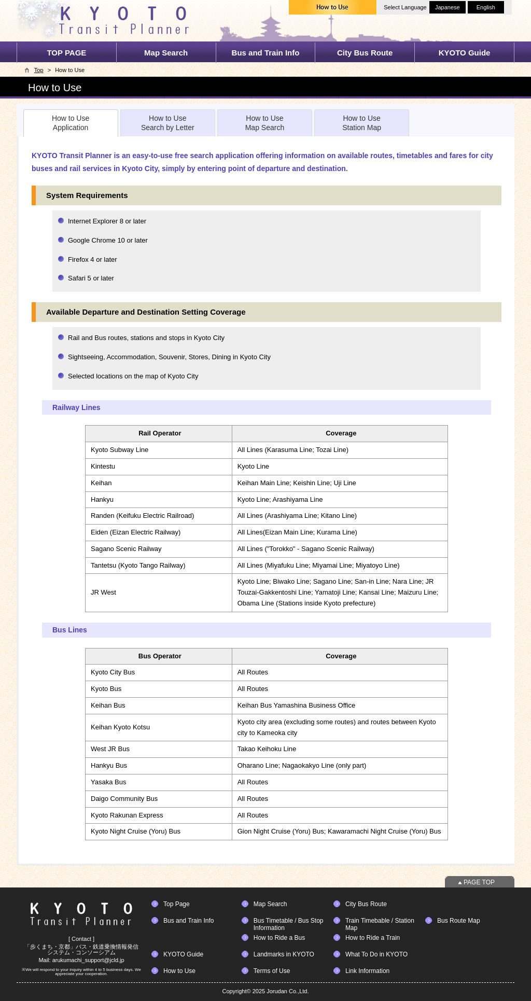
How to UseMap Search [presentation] (264, 123)
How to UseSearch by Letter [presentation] (167, 123)
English (486, 7)
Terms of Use (272, 971)
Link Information (367, 971)
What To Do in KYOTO (376, 954)
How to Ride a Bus (279, 937)
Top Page (176, 904)
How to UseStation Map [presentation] (361, 123)
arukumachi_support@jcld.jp (88, 960)
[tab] (70, 122)
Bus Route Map (458, 920)
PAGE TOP (479, 882)
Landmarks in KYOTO (284, 954)
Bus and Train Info (266, 52)
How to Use (179, 971)
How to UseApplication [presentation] (70, 123)
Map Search (166, 52)
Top (39, 70)
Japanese (447, 7)
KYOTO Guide (465, 52)
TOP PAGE (66, 52)
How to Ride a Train (372, 937)
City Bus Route (365, 52)
